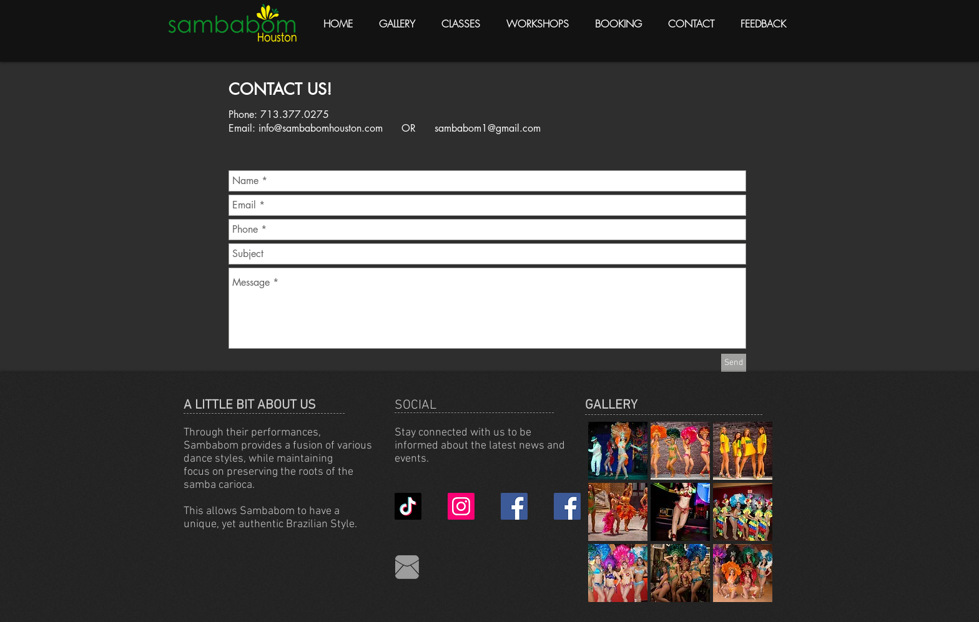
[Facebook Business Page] (514, 506)
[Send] (733, 363)
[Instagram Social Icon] (461, 506)
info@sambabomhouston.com (320, 128)
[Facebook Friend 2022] (567, 506)
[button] (617, 451)
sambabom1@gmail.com (488, 128)
